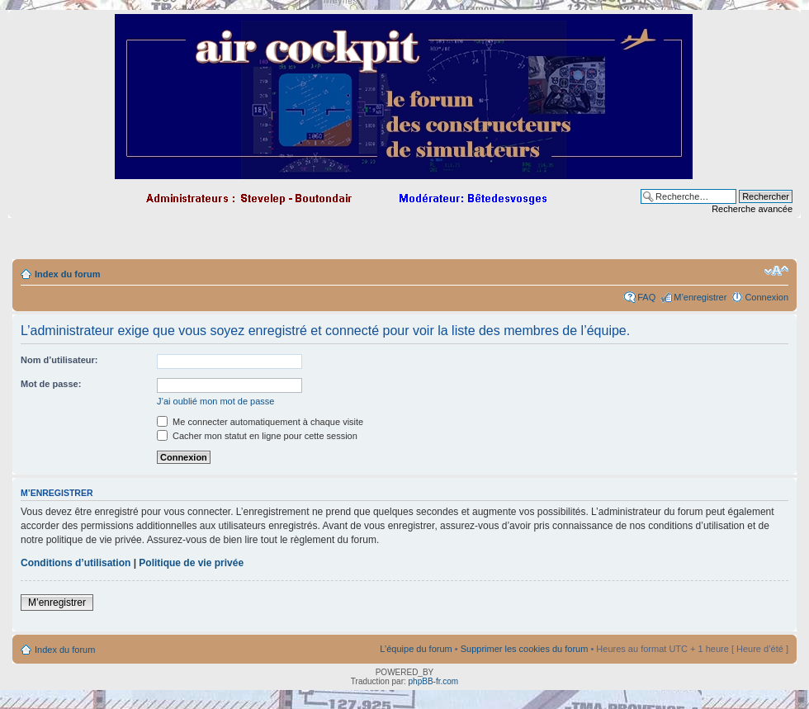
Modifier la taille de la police (776, 270)
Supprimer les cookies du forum (525, 649)
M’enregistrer (700, 297)
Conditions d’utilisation (75, 563)
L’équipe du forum (416, 649)
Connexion (766, 297)
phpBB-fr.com (434, 681)
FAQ (646, 297)
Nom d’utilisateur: (59, 360)
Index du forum (67, 274)
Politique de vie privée (191, 563)
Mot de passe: (51, 384)
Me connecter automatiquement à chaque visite (260, 422)
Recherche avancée (752, 209)
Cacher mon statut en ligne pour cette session (257, 436)
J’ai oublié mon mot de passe (215, 401)
